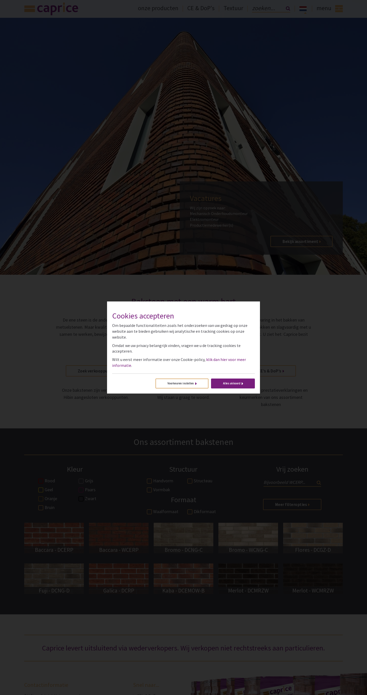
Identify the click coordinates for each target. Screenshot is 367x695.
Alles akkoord (232, 383)
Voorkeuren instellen (180, 383)
